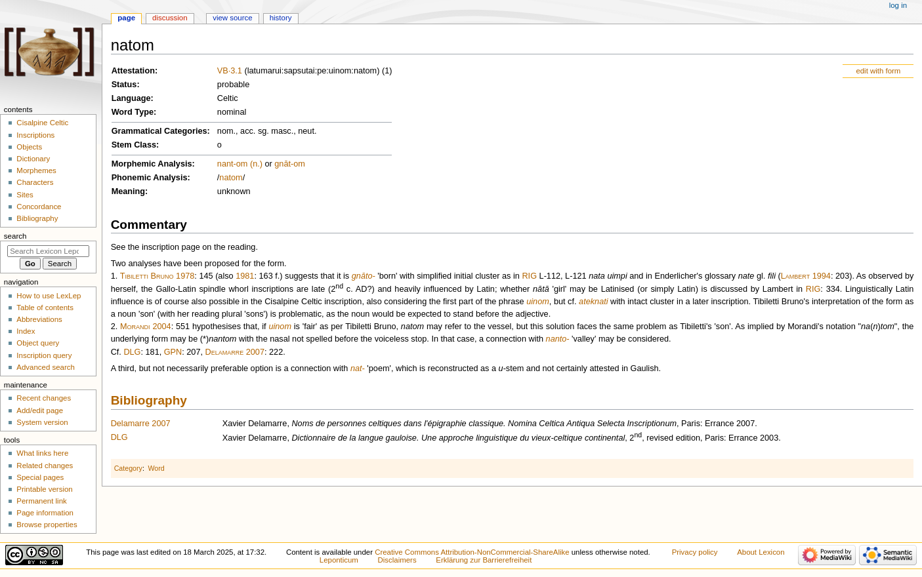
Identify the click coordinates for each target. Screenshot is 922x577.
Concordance (38, 206)
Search (15, 236)
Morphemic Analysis (152, 164)
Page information (44, 513)
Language (131, 98)
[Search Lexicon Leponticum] (48, 251)
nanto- (558, 339)
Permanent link (41, 501)
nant (225, 164)
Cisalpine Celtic (42, 123)
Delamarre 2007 (234, 352)
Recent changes (43, 398)
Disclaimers (397, 560)
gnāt (282, 164)
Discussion (169, 18)
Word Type (133, 112)
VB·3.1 (229, 70)
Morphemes (36, 170)
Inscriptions (35, 135)
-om (298, 164)
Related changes (44, 465)
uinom (537, 301)
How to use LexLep (48, 296)
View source (232, 18)
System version (42, 422)
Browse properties (46, 524)
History (281, 18)
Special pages (40, 477)
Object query (37, 343)
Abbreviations (39, 319)
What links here (42, 453)
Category (128, 468)
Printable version (44, 489)
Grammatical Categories (159, 131)
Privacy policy (695, 552)
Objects (29, 147)
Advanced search (45, 367)
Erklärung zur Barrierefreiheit (484, 560)
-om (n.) (248, 164)
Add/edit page (39, 410)
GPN (173, 352)
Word (156, 468)
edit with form (878, 71)
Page (126, 18)
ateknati (593, 301)
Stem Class (134, 144)
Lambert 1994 (806, 276)
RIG (529, 276)
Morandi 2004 (145, 326)
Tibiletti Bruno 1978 (157, 276)
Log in (898, 5)
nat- (357, 368)
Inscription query (44, 355)
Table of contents (44, 307)
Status (124, 84)
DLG (131, 352)
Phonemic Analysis (150, 177)
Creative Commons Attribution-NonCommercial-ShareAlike (472, 552)
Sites (24, 195)
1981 (245, 276)
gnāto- (363, 276)
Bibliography (149, 400)
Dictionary (33, 159)
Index (25, 331)
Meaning (128, 191)
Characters (34, 182)
